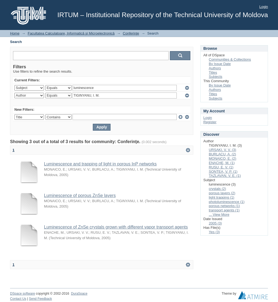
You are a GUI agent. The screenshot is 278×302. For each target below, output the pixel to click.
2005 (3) (215, 223)
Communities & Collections (230, 59)
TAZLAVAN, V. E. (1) (225, 176)
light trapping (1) (221, 197)
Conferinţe (131, 33)
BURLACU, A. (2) (222, 154)
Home (15, 33)
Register (209, 122)
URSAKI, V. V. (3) (222, 150)
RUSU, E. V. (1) (221, 167)
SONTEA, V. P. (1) (223, 172)
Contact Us (18, 299)
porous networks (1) (224, 206)
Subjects (215, 77)
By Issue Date (220, 64)
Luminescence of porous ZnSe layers (80, 195)
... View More (219, 214)
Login (263, 7)
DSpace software (22, 293)
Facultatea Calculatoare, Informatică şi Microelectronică (71, 33)
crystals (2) (217, 189)
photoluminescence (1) (227, 202)
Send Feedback (40, 299)
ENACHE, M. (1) (222, 163)
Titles (213, 72)
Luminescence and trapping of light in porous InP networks (100, 164)
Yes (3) (214, 232)
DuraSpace (79, 293)
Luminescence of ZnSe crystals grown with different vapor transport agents (116, 227)
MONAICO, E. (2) (222, 158)
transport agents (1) (224, 210)
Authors (215, 68)
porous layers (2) (222, 193)
